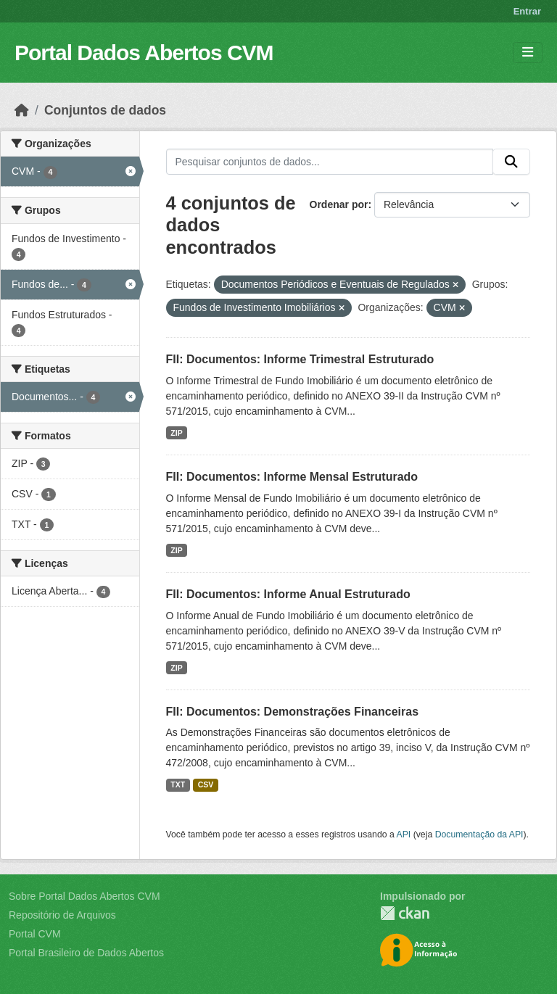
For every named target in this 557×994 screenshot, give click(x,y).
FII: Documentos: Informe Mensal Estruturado (292, 477)
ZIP (176, 432)
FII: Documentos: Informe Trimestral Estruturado (300, 359)
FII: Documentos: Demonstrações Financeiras (292, 711)
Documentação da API (479, 834)
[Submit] (511, 162)
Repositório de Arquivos (62, 915)
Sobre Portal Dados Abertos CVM (84, 896)
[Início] (22, 110)
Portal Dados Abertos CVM (144, 53)
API (404, 834)
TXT (177, 784)
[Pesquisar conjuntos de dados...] (330, 162)
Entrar (527, 11)
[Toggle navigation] (527, 52)
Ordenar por (339, 204)
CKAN (404, 913)
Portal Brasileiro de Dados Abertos (86, 952)
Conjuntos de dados (105, 110)
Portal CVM (35, 934)
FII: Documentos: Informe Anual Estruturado (288, 594)
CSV (206, 784)
